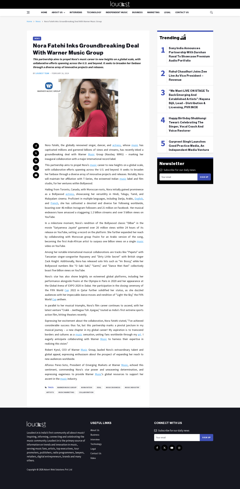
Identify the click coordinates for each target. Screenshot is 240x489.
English (139, 198)
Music (91, 154)
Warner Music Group (66, 387)
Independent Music (117, 12)
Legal (167, 12)
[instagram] (179, 448)
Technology (94, 12)
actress (116, 145)
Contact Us (182, 12)
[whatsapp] (36, 168)
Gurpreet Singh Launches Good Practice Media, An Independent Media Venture (189, 145)
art (139, 334)
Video (93, 458)
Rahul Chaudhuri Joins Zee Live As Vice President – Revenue (188, 75)
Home (44, 12)
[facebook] (36, 146)
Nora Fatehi (86, 387)
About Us (57, 12)
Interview (95, 439)
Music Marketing (66, 392)
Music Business (113, 387)
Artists (50, 392)
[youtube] (172, 448)
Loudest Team (42, 73)
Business (137, 12)
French (54, 203)
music (134, 145)
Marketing (153, 12)
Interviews (76, 12)
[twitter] (36, 153)
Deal (99, 387)
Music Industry (132, 387)
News (38, 21)
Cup (67, 290)
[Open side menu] (28, 12)
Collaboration (86, 392)
